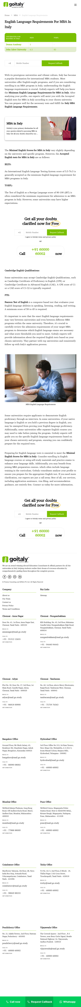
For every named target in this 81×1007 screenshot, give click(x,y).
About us (5, 595)
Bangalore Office (10, 739)
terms (40, 237)
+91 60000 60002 (40, 249)
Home (7, 15)
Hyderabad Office (48, 739)
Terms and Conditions (11, 609)
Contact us (6, 602)
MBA (16, 15)
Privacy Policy (8, 605)
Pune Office (45, 802)
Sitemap (43, 595)
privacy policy (51, 237)
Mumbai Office (9, 802)
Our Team (6, 599)
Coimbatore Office (11, 864)
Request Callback (55, 63)
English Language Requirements (35, 15)
